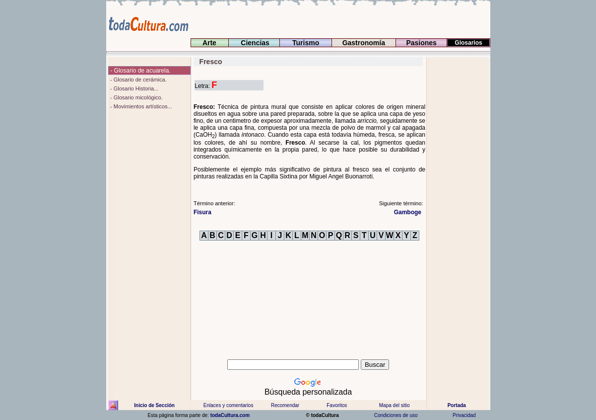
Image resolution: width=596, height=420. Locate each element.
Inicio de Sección (154, 405)
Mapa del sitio (394, 405)
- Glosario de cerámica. (138, 80)
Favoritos (337, 405)
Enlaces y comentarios (228, 405)
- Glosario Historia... (133, 88)
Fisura (202, 212)
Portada (457, 405)
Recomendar (285, 405)
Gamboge (408, 212)
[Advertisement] (458, 206)
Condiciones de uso (395, 415)
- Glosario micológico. (136, 97)
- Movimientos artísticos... (140, 106)
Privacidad (464, 415)
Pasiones (421, 43)
